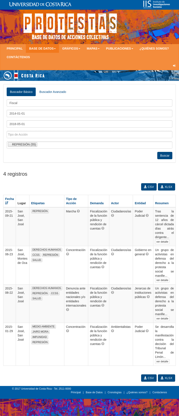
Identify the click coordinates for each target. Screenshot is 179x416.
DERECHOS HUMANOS (46, 249)
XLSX (166, 187)
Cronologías (115, 392)
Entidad (140, 203)
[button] (78, 211)
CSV (149, 187)
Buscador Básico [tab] (21, 92)
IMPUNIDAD (39, 337)
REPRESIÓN (40, 211)
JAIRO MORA (40, 331)
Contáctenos (18, 57)
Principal (15, 48)
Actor (115, 203)
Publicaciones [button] (119, 48)
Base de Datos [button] (42, 48)
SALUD (36, 260)
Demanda (96, 203)
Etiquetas (38, 203)
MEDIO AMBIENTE (43, 326)
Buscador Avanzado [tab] (52, 92)
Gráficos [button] (71, 48)
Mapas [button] (93, 48)
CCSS (36, 254)
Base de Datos (94, 392)
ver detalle (162, 241)
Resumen (162, 203)
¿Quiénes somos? (154, 48)
